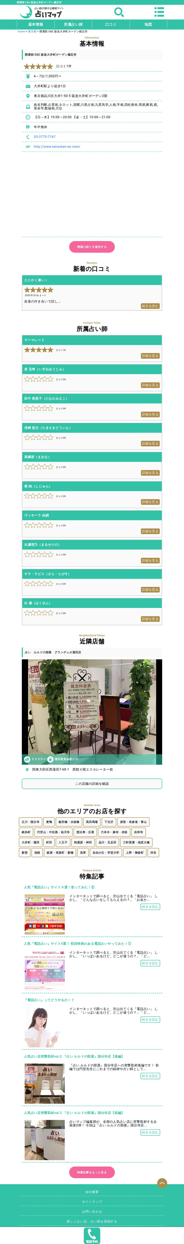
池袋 (37, 852)
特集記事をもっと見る (92, 1172)
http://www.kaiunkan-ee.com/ (57, 147)
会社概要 (92, 1192)
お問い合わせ (92, 1211)
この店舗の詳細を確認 (92, 784)
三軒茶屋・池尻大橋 (136, 842)
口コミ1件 (48, 66)
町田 (49, 842)
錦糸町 (26, 832)
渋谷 (153, 852)
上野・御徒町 (135, 852)
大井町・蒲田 (30, 842)
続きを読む (150, 306)
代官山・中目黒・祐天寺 (53, 832)
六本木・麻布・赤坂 (114, 832)
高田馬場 (92, 822)
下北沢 (108, 822)
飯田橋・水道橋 (69, 822)
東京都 (32, 31)
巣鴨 (49, 822)
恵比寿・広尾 (85, 832)
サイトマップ (92, 1202)
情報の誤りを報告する (92, 246)
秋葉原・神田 (83, 842)
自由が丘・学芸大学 (106, 852)
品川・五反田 (107, 842)
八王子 (63, 842)
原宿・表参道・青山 (133, 822)
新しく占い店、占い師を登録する (92, 1221)
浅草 (83, 852)
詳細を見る (150, 356)
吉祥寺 (138, 832)
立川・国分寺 (30, 822)
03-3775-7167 (45, 137)
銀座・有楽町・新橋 (60, 852)
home (21, 31)
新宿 (25, 852)
